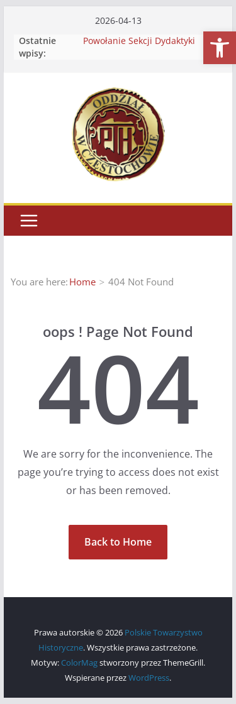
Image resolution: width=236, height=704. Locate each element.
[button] (219, 47)
